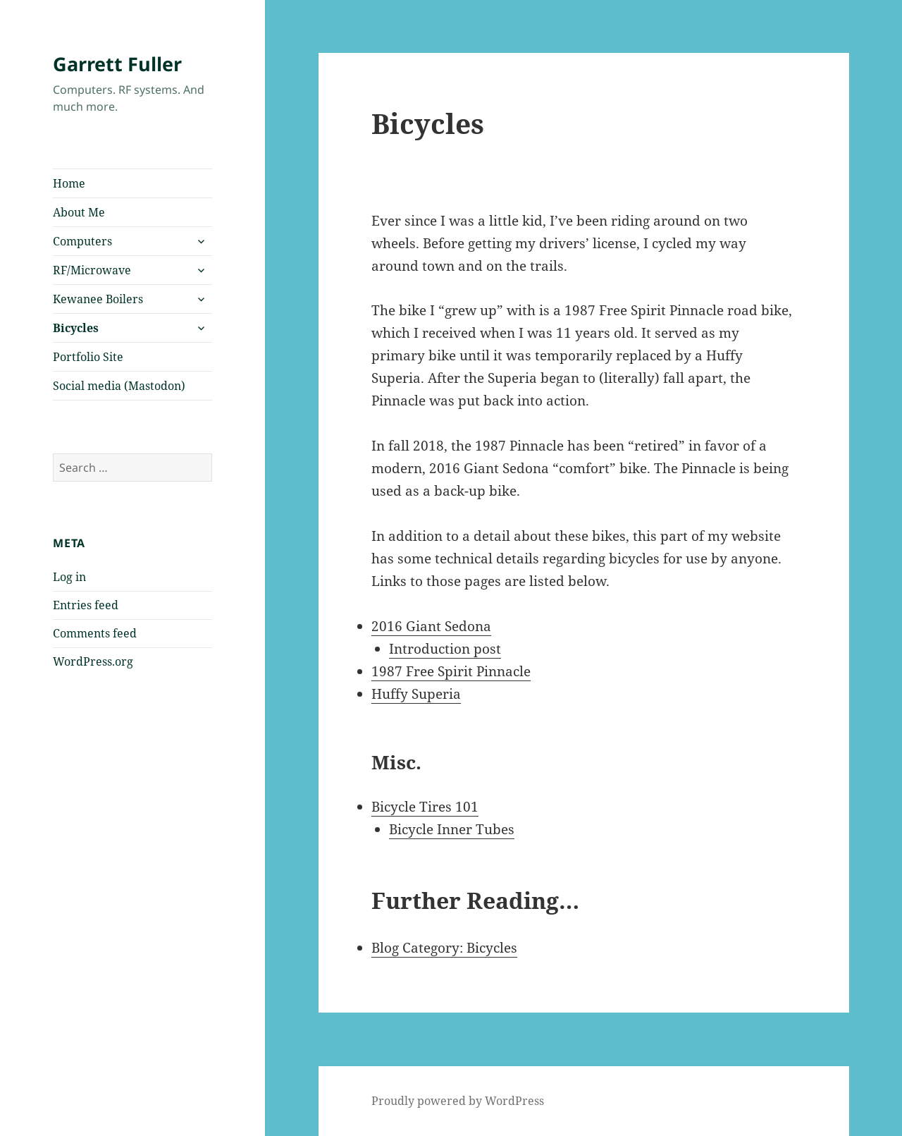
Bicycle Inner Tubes (451, 829)
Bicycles (76, 328)
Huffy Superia (416, 694)
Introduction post (445, 649)
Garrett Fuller (117, 64)
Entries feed (85, 605)
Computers (82, 241)
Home (69, 183)
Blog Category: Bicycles (444, 948)
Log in (69, 577)
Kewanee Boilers (98, 299)
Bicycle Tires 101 (424, 807)
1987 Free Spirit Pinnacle (451, 671)
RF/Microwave (92, 270)
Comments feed (95, 633)
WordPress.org (93, 661)
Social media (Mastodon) (119, 385)
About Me (79, 212)
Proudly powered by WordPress (457, 1100)
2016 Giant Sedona (431, 626)
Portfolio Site (88, 357)
